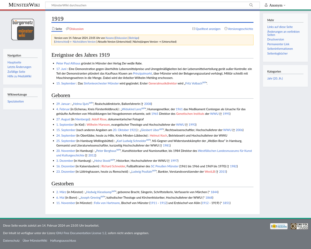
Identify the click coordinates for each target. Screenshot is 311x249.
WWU (214, 113)
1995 (226, 113)
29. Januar (63, 103)
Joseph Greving (92, 197)
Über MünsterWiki (35, 240)
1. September (65, 124)
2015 (222, 171)
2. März (61, 192)
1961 (179, 109)
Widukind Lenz (133, 109)
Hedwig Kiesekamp (100, 192)
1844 (214, 192)
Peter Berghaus (108, 150)
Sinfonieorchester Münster (101, 83)
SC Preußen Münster (164, 166)
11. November (65, 203)
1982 (233, 166)
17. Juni (61, 69)
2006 (239, 130)
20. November (65, 150)
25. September (66, 141)
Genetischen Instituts (190, 113)
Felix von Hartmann (107, 203)
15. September (66, 83)
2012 (91, 155)
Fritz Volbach (195, 83)
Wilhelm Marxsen (98, 124)
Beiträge (133, 37)
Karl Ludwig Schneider (133, 141)
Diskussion (121, 37)
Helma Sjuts (83, 103)
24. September (66, 135)
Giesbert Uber (152, 130)
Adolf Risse (99, 119)
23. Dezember (65, 171)
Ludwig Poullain (144, 171)
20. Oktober (121, 130)
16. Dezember (65, 166)
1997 (174, 160)
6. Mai (60, 197)
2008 (147, 103)
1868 (208, 197)
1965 (154, 113)
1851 (226, 203)
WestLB (209, 171)
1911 (153, 203)
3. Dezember (64, 160)
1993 (192, 124)
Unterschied (61, 41)
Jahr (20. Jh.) (275, 78)
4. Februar (63, 109)
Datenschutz (11, 240)
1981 (166, 145)
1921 (133, 130)
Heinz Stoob (104, 160)
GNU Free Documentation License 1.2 (81, 233)
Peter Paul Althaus (68, 63)
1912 (163, 203)
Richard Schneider (113, 166)
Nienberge (82, 119)
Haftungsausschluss (63, 240)
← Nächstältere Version (83, 41)
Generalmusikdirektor (163, 83)
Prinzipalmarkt (142, 73)
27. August (63, 119)
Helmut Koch (158, 135)
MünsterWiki (24, 5)
